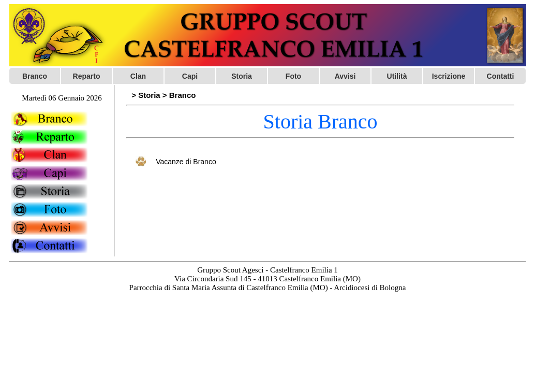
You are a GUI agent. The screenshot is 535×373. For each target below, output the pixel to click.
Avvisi (345, 76)
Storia (241, 76)
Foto (293, 76)
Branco (34, 76)
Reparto (86, 76)
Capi (190, 76)
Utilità (397, 76)
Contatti (500, 76)
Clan (138, 76)
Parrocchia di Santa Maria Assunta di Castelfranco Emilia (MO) (228, 287)
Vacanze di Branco (186, 161)
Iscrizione (449, 76)
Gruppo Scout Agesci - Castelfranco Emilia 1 (267, 270)
